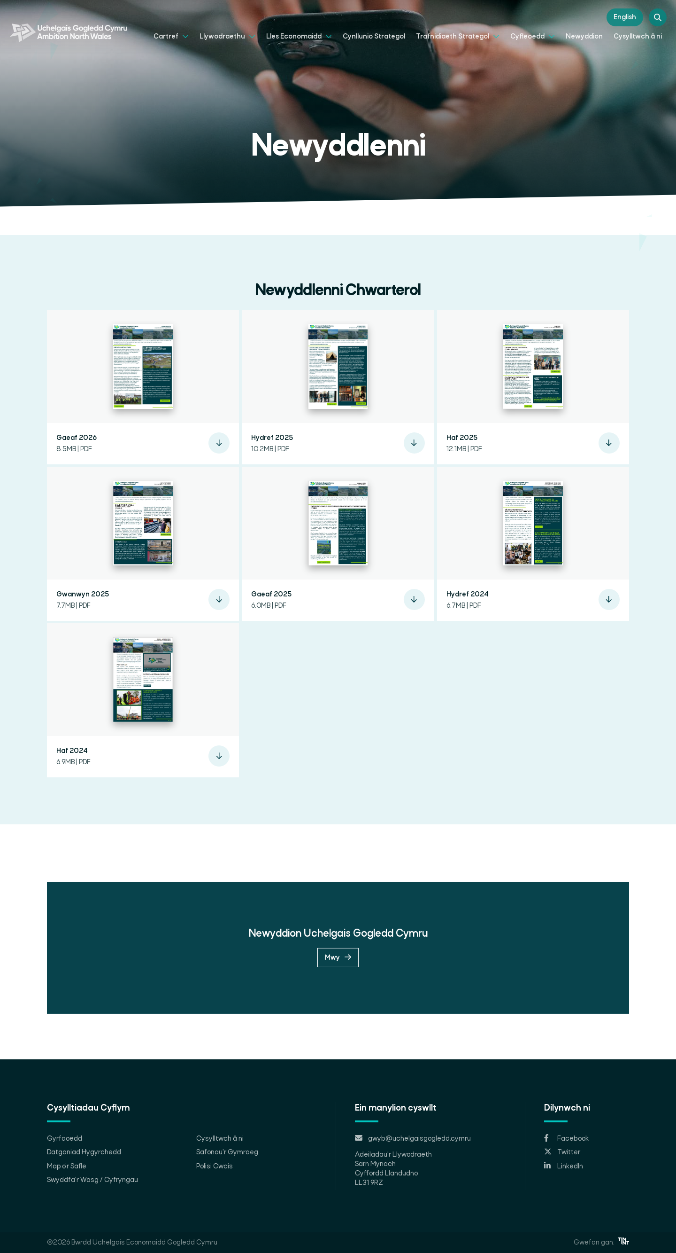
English (625, 17)
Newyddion (584, 36)
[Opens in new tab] (586, 1139)
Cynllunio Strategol (374, 36)
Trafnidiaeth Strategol (457, 35)
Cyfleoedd (532, 35)
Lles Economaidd (299, 35)
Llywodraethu (227, 35)
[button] (143, 390)
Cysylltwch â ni (638, 36)
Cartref (171, 35)
